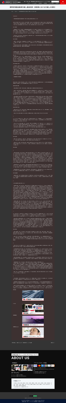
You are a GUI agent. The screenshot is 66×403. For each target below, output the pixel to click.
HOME (28, 3)
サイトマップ (30, 398)
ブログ (26, 398)
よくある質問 (51, 3)
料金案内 (57, 3)
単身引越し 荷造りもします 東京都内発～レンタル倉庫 (22, 342)
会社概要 (45, 3)
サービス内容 (34, 3)
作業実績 (40, 3)
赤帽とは (52, 342)
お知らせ (16, 11)
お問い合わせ (63, 3)
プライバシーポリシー (37, 398)
